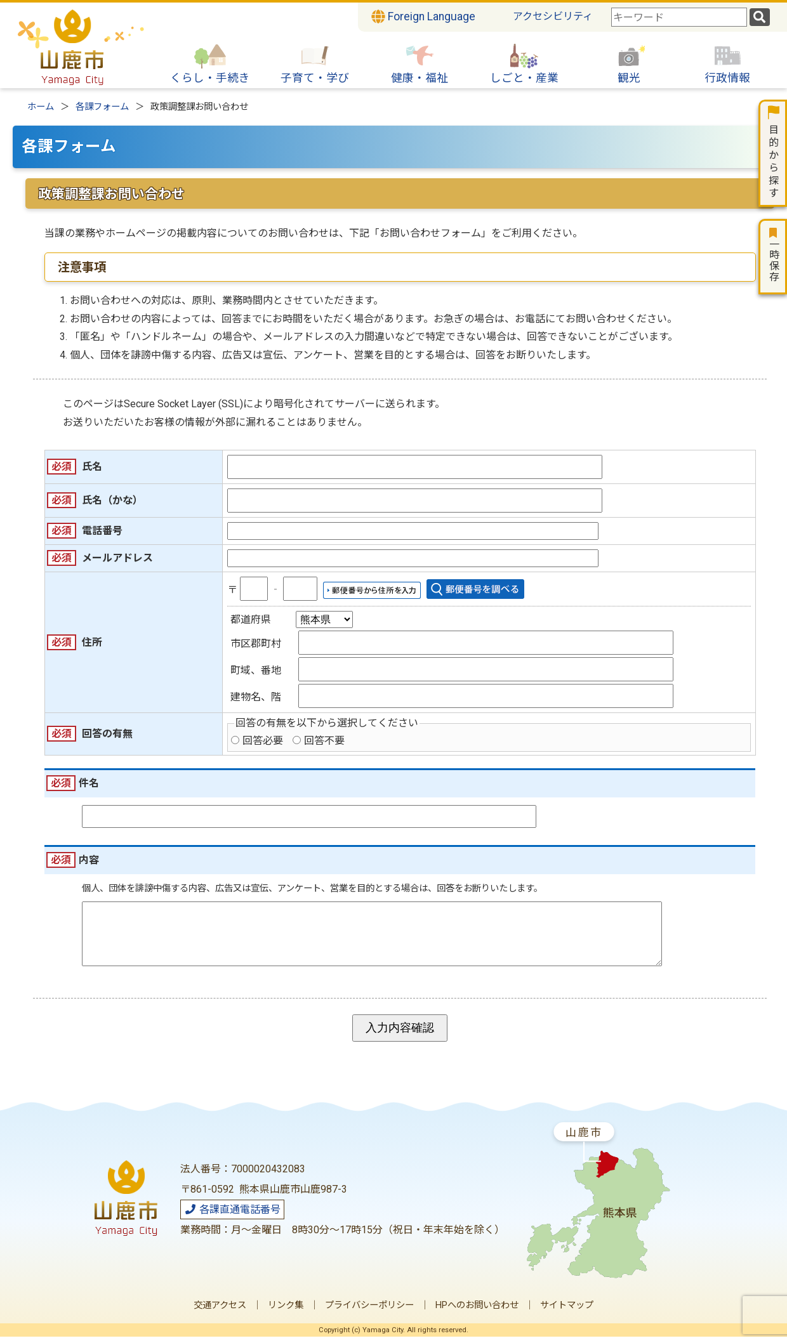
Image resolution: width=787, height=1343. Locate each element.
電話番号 (102, 531)
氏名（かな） (112, 500)
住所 (92, 642)
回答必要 (262, 741)
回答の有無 (107, 734)
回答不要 (324, 741)
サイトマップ (566, 1311)
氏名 (92, 467)
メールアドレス (117, 558)
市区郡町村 (255, 644)
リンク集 (285, 1311)
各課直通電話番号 (232, 1216)
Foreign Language (423, 16)
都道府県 (250, 619)
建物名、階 (255, 697)
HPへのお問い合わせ (477, 1311)
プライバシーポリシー (369, 1311)
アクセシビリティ (553, 16)
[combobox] (679, 17)
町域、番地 (255, 670)
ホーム (40, 107)
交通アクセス (220, 1311)
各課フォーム (102, 107)
